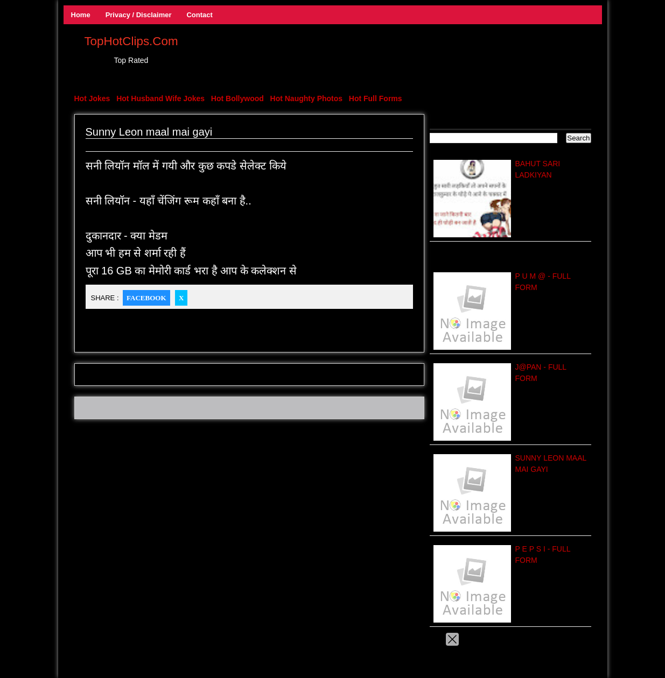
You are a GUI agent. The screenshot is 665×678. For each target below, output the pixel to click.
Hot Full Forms (375, 98)
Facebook (146, 298)
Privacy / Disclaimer (139, 15)
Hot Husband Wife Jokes (160, 98)
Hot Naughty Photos (306, 98)
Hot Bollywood (237, 98)
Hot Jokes (92, 98)
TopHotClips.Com (131, 41)
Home (80, 15)
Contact (199, 15)
